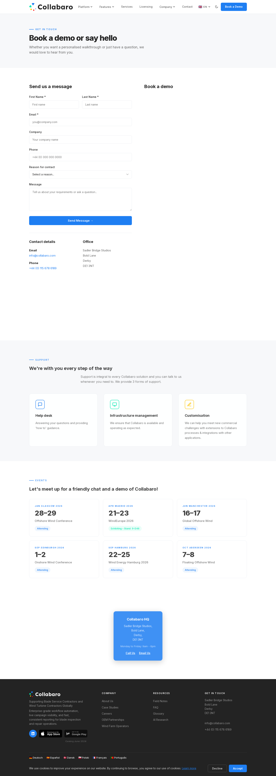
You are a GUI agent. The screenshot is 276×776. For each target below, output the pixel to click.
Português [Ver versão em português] (119, 757)
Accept (238, 768)
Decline (217, 768)
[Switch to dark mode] (216, 6)
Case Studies (110, 707)
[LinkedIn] (33, 733)
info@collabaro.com (42, 255)
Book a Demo (234, 6)
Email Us (144, 653)
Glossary (158, 713)
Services (127, 6)
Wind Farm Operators (115, 726)
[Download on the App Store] (50, 734)
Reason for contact (42, 167)
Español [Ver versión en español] (53, 757)
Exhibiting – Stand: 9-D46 (125, 532)
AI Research (160, 719)
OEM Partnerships (113, 719)
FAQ (155, 707)
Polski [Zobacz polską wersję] (83, 757)
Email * (34, 114)
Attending (42, 532)
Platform (85, 6)
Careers (107, 713)
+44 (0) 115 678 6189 (43, 268)
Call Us (130, 653)
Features (106, 6)
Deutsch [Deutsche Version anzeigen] (36, 757)
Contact (187, 6)
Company (167, 6)
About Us (107, 701)
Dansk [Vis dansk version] (69, 757)
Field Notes (160, 701)
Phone (33, 149)
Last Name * (90, 96)
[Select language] (204, 7)
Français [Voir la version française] (100, 757)
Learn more (189, 768)
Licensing (146, 6)
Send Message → (80, 220)
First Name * (37, 96)
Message (35, 184)
